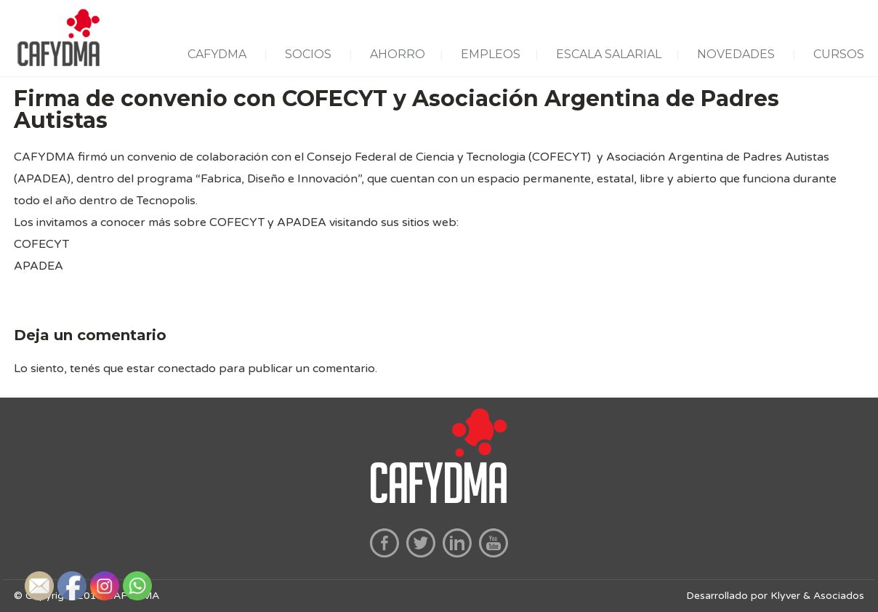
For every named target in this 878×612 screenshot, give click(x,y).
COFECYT (41, 244)
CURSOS (838, 54)
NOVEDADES (736, 54)
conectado (187, 368)
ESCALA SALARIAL (608, 54)
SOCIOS (308, 54)
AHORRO (397, 54)
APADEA (38, 266)
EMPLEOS (490, 54)
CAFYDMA (217, 54)
